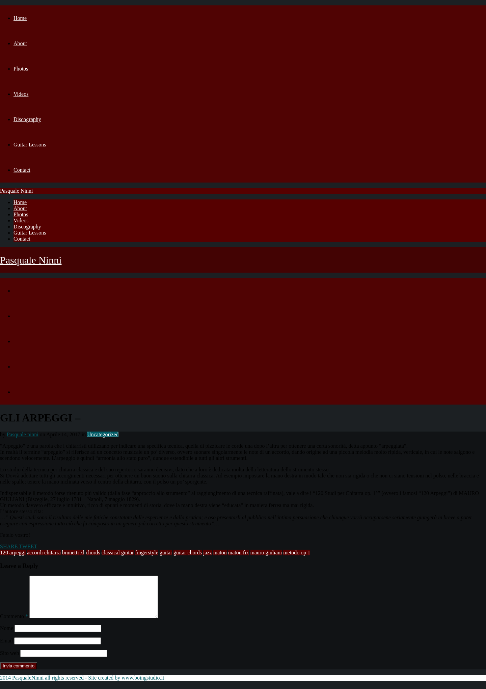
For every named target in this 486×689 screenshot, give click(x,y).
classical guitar (118, 552)
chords (93, 552)
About (20, 43)
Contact (22, 170)
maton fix (238, 552)
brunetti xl (73, 552)
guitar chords (187, 552)
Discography (27, 119)
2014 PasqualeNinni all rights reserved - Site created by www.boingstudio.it (82, 686)
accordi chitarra (44, 552)
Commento (14, 624)
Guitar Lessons (30, 144)
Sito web (9, 661)
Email (6, 649)
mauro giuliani (266, 552)
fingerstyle (146, 552)
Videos (21, 94)
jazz (207, 552)
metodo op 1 (296, 552)
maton (220, 552)
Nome (6, 636)
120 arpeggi (13, 552)
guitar (166, 552)
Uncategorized (102, 434)
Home (20, 18)
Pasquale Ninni (16, 191)
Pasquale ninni (22, 434)
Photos (21, 69)
